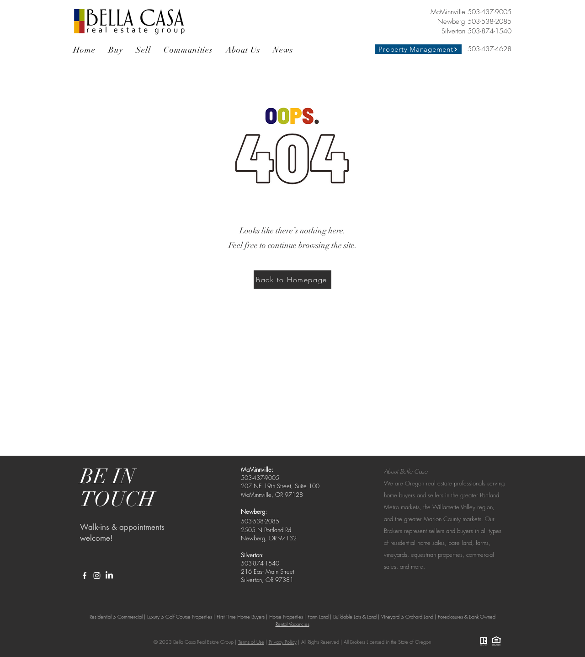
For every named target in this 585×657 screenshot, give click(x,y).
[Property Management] (418, 49)
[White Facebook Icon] (84, 575)
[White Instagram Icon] (96, 575)
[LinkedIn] (109, 575)
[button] (116, 50)
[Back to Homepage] (292, 279)
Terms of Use (251, 641)
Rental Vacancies (292, 623)
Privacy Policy (283, 641)
